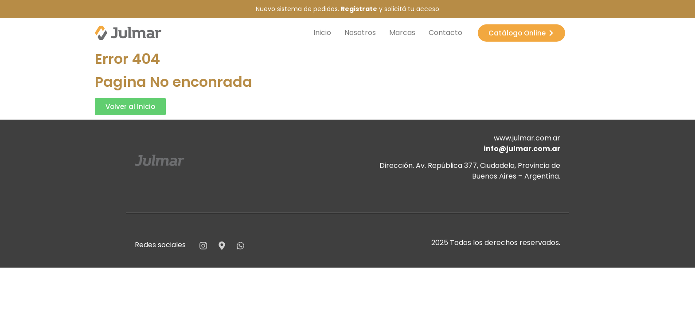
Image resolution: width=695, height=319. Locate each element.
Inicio (322, 32)
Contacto (445, 32)
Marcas (402, 32)
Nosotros (360, 32)
